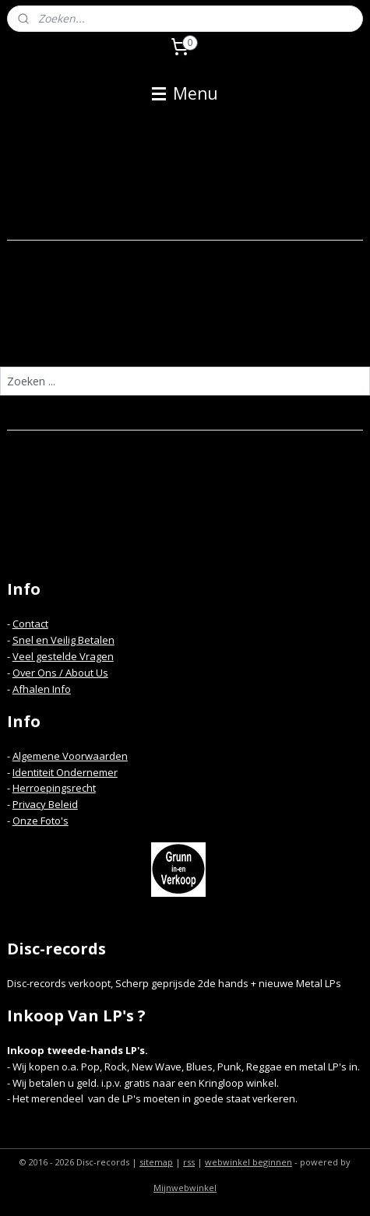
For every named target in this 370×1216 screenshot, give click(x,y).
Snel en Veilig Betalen (63, 640)
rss (189, 1162)
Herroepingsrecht (54, 788)
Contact (30, 624)
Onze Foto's (40, 821)
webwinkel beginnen (248, 1162)
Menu (185, 93)
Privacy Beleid (45, 804)
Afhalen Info (41, 689)
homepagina (245, 336)
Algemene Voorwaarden (70, 756)
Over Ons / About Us (60, 673)
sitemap (156, 1162)
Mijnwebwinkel (185, 1187)
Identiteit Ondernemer (65, 772)
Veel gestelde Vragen (63, 656)
